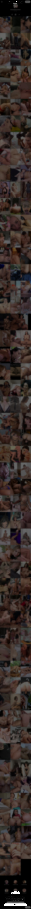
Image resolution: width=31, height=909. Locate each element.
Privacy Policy (17, 900)
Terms (14, 900)
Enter (15, 904)
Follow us (15, 3)
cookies (24, 900)
